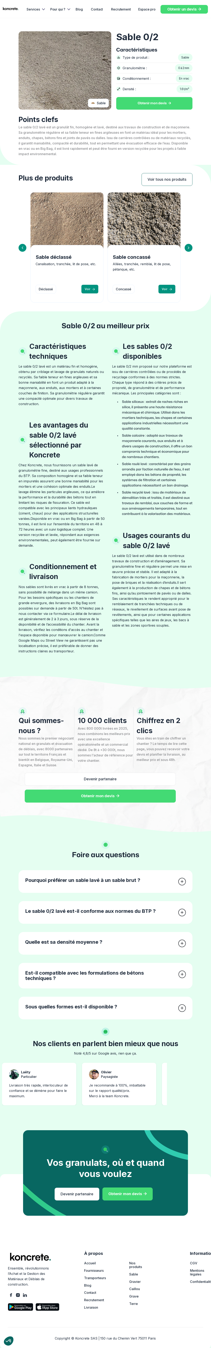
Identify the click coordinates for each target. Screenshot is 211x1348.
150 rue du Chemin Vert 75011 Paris (128, 1338)
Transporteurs (95, 1278)
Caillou (134, 1289)
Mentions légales (197, 1272)
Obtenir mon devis (154, 103)
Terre (133, 1304)
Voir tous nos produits (167, 179)
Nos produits (135, 1265)
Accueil (90, 1263)
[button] (34, 9)
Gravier (135, 1282)
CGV (193, 1263)
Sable (133, 1274)
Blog (79, 9)
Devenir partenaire (100, 779)
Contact (97, 9)
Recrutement (121, 9)
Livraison (91, 1307)
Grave (134, 1296)
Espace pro (147, 9)
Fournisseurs (94, 1270)
